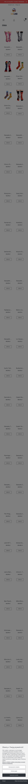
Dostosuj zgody (14, 771)
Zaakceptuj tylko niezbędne (14, 767)
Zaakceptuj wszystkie (14, 775)
